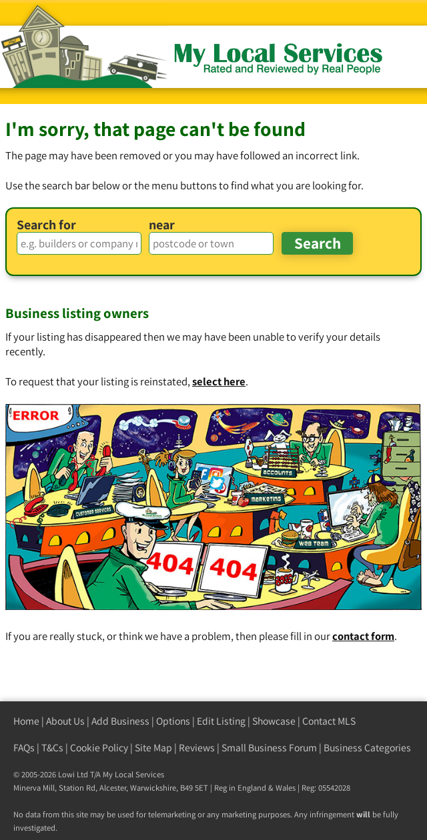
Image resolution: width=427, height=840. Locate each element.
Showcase (274, 721)
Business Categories (367, 747)
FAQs (24, 747)
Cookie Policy (99, 747)
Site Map (153, 747)
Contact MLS (329, 721)
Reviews (197, 747)
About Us (65, 721)
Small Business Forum (269, 747)
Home (26, 721)
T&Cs (52, 747)
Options (173, 721)
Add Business (120, 721)
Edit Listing (221, 721)
